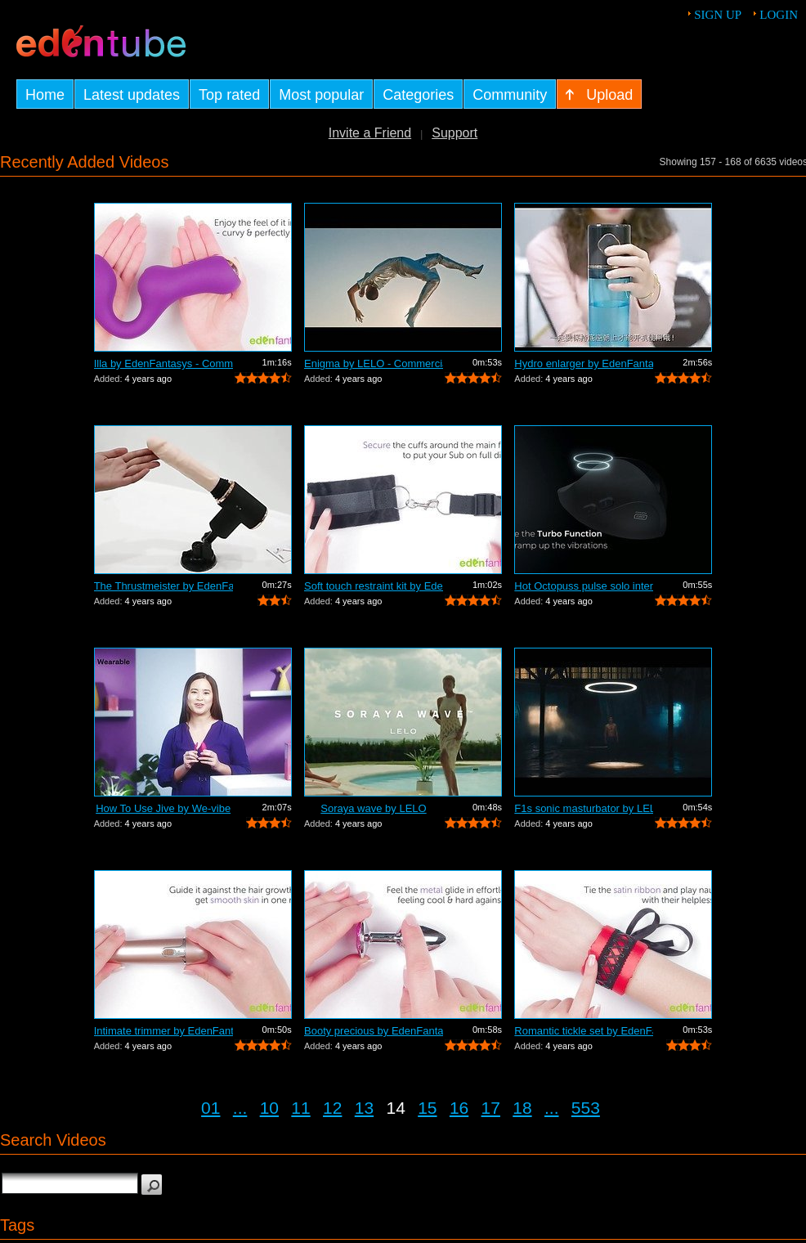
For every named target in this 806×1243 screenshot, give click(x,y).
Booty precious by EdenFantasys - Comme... (373, 1031)
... (240, 1107)
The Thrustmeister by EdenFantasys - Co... (163, 586)
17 (490, 1107)
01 (210, 1107)
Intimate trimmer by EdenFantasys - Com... (163, 1031)
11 (300, 1107)
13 (364, 1107)
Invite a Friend (370, 133)
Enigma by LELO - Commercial (373, 363)
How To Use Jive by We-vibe (163, 808)
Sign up (717, 14)
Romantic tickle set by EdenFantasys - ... (583, 1031)
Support (454, 133)
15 (427, 1107)
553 (585, 1107)
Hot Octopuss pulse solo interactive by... (583, 586)
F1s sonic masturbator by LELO (583, 808)
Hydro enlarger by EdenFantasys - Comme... (583, 363)
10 (269, 1107)
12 (332, 1107)
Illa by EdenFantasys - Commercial (163, 363)
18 (522, 1107)
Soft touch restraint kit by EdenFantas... (373, 586)
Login (778, 14)
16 (459, 1107)
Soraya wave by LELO (373, 808)
